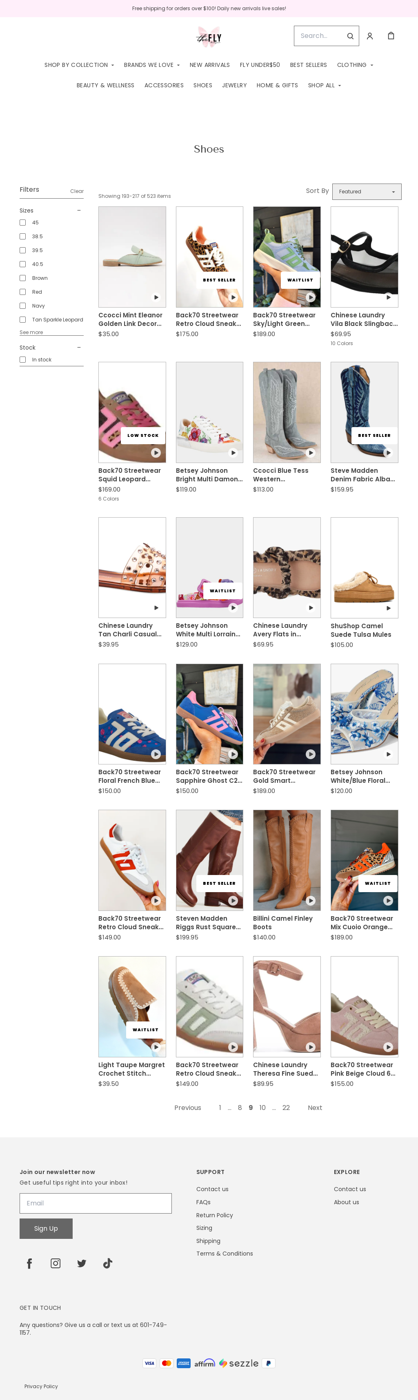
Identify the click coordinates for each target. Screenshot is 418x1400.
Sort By (317, 190)
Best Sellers (308, 65)
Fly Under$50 (260, 65)
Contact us (212, 1189)
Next (315, 1107)
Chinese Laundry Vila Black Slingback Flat (364, 319)
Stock (52, 347)
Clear (77, 191)
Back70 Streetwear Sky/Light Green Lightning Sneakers (284, 319)
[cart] (391, 36)
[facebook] (29, 1263)
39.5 (37, 250)
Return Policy (214, 1215)
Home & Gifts (277, 85)
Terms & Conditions (224, 1254)
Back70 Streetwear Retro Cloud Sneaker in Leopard (209, 319)
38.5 (37, 236)
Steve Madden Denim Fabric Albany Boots (364, 474)
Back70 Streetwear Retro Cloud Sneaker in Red (131, 922)
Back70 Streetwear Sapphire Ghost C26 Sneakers (209, 776)
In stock (41, 360)
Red (37, 292)
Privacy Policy (41, 1386)
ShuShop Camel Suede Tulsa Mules (361, 630)
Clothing (352, 65)
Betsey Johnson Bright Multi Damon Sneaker (207, 474)
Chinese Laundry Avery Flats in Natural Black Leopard (280, 629)
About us (346, 1202)
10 (263, 1107)
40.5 (37, 264)
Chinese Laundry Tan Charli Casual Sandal (127, 629)
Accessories (164, 85)
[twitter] (81, 1263)
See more (31, 332)
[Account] (369, 36)
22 (286, 1107)
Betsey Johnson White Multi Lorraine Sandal (208, 629)
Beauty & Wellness (106, 85)
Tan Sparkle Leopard (57, 320)
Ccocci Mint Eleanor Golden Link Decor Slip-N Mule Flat (130, 319)
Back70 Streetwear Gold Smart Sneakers (284, 776)
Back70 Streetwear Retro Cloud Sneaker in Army (209, 1069)
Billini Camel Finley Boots (283, 922)
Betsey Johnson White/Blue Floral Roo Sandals (358, 776)
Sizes (52, 210)
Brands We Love (148, 65)
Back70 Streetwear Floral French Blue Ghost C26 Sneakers (131, 776)
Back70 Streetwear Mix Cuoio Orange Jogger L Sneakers (362, 922)
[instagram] (55, 1263)
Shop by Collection (76, 65)
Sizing (204, 1228)
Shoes (202, 85)
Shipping (208, 1241)
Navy (38, 306)
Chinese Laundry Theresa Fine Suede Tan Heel (285, 1069)
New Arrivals (210, 65)
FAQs (203, 1202)
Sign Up (46, 1228)
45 (35, 222)
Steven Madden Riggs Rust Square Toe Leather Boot (206, 922)
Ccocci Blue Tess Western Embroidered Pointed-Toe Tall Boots (281, 474)
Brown (40, 278)
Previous (187, 1107)
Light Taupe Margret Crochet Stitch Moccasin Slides (131, 1069)
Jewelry (234, 85)
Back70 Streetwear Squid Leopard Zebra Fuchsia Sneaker (129, 474)
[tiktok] (108, 1263)
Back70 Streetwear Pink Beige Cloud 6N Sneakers (363, 1069)
